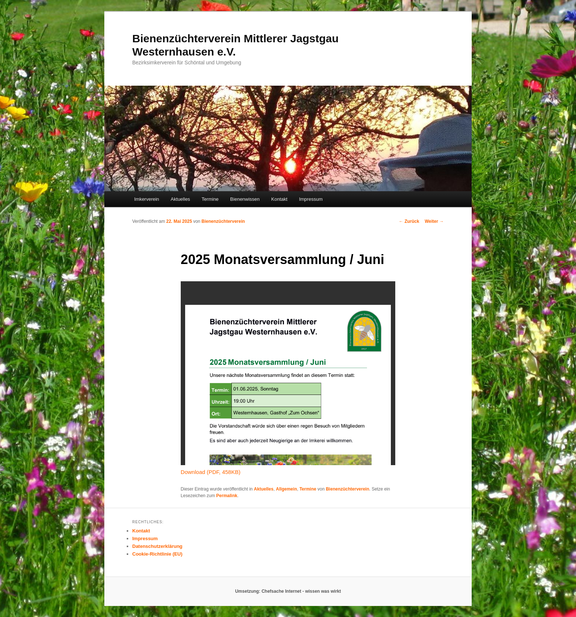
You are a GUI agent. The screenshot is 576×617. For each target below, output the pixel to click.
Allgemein (286, 489)
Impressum (311, 199)
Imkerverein (146, 199)
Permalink (226, 495)
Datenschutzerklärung (157, 546)
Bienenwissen (245, 199)
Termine (210, 199)
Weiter (434, 221)
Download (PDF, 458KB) (211, 472)
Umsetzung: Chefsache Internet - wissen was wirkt (288, 591)
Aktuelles (180, 199)
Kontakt (279, 199)
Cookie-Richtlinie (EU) (157, 554)
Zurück (409, 221)
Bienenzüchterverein (223, 221)
